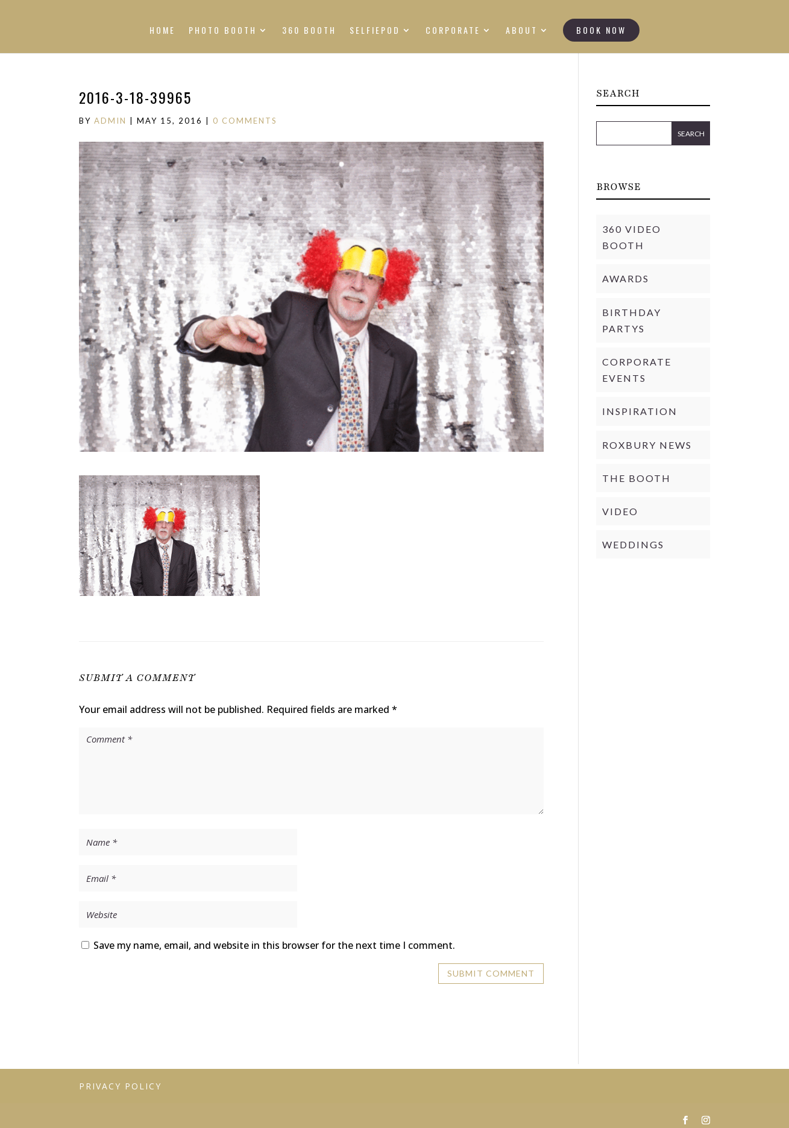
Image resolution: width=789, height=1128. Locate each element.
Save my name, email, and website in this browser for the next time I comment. (274, 945)
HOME (162, 31)
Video (620, 511)
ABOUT (522, 31)
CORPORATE (453, 31)
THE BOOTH (636, 478)
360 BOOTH (309, 31)
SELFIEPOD (375, 31)
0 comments (245, 120)
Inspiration (639, 411)
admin (110, 120)
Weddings (633, 544)
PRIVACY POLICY (120, 1086)
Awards (625, 278)
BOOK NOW (601, 30)
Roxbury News (647, 445)
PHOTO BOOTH (223, 31)
